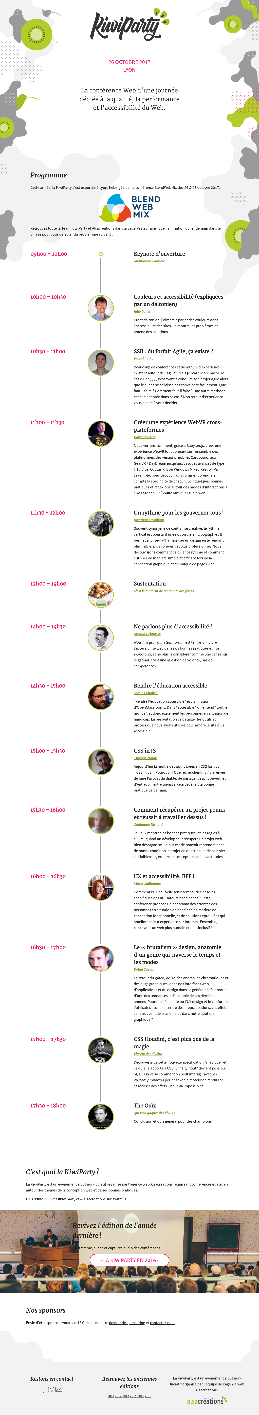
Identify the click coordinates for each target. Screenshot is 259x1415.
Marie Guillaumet (147, 883)
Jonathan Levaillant (149, 520)
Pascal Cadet (143, 359)
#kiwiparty (66, 1199)
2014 (133, 1396)
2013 (125, 1396)
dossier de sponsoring (127, 1322)
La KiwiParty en (129, 1260)
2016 (148, 1396)
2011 (111, 1396)
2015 (140, 1396)
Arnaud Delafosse (147, 634)
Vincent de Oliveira (148, 1054)
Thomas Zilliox (145, 758)
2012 (118, 1396)
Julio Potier (142, 311)
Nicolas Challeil (146, 693)
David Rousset (144, 437)
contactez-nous (162, 1322)
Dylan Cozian (144, 969)
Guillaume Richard (148, 824)
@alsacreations (93, 1199)
